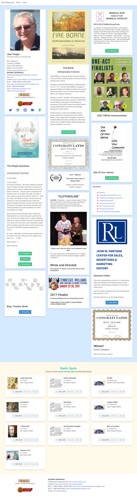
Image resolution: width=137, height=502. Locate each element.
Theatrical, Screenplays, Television (109, 198)
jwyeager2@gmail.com (19, 70)
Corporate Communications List (109, 195)
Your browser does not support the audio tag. (25, 391)
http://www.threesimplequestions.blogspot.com (23, 84)
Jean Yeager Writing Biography (108, 211)
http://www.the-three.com (77, 482)
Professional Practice (105, 209)
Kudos (25, 2)
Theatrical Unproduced (106, 203)
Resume (101, 192)
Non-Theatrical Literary (106, 206)
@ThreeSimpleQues (19, 91)
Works (18, 2)
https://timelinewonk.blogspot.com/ (19, 89)
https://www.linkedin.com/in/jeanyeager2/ (27, 79)
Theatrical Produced (105, 201)
